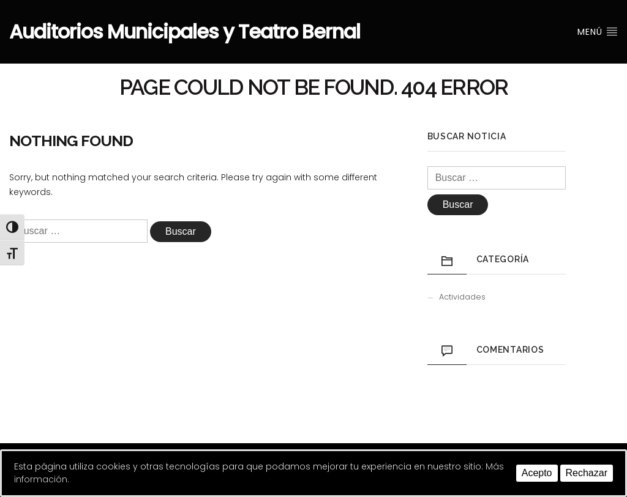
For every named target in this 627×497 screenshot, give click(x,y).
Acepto (537, 473)
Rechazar (586, 473)
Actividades (462, 297)
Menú (597, 32)
